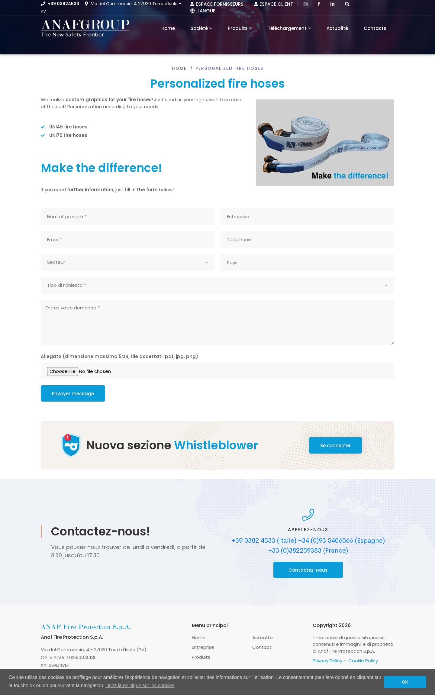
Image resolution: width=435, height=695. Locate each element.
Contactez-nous (308, 570)
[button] (347, 4)
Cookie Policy (363, 661)
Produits (238, 28)
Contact (262, 647)
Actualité (337, 28)
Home (179, 68)
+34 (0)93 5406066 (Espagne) (341, 540)
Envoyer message (73, 393)
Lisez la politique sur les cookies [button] (140, 685)
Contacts (375, 28)
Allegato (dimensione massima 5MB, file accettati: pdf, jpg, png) (119, 356)
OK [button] (405, 682)
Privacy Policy (327, 661)
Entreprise (203, 647)
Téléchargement (287, 28)
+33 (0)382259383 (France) (308, 550)
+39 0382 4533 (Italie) (264, 540)
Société (199, 28)
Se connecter (335, 445)
